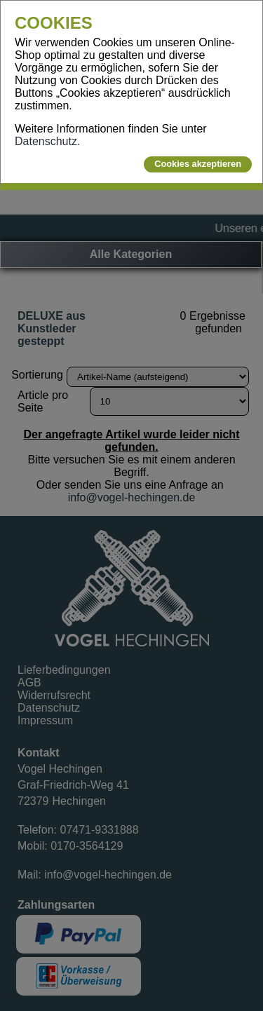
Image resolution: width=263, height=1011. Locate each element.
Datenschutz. (47, 141)
